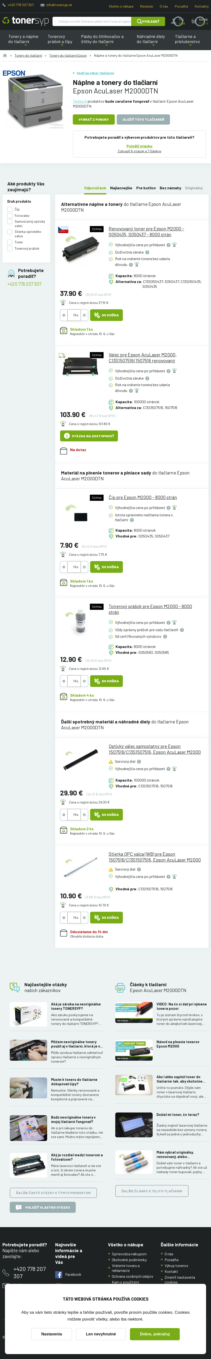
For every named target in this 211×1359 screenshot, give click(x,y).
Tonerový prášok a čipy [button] (62, 42)
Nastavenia (51, 1334)
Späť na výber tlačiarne (95, 73)
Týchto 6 (80, 101)
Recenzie (146, 6)
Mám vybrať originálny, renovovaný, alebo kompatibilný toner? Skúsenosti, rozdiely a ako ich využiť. (181, 1154)
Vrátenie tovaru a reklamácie (126, 1268)
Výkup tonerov (176, 1265)
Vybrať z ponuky (94, 119)
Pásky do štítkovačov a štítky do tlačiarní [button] (106, 42)
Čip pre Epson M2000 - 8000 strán (143, 497)
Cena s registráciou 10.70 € (89, 905)
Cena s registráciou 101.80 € (89, 424)
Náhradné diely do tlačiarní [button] (153, 42)
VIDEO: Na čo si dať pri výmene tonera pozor (182, 1006)
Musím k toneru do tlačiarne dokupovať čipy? (74, 1081)
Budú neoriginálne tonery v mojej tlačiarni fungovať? (73, 1119)
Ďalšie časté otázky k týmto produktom (53, 1193)
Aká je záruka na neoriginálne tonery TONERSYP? (76, 1006)
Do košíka (106, 315)
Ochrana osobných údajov (132, 1276)
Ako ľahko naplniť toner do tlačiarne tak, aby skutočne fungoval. (179, 1079)
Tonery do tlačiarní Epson (68, 55)
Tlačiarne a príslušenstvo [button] (190, 42)
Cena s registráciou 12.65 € (89, 669)
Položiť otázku (139, 145)
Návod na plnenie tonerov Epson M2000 (178, 1044)
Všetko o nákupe (121, 6)
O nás (164, 6)
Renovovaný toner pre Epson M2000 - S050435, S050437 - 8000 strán (146, 231)
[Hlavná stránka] (25, 21)
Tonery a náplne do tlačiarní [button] (25, 42)
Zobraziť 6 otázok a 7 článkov (139, 151)
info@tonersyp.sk (59, 5)
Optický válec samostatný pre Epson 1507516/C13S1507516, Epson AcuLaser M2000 (155, 749)
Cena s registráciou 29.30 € (89, 802)
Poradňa (181, 6)
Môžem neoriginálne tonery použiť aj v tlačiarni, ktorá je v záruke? (75, 1044)
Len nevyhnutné (101, 1334)
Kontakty (202, 6)
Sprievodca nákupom (129, 1253)
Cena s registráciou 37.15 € (88, 303)
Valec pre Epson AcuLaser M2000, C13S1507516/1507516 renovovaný (143, 357)
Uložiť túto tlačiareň (143, 119)
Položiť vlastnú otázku (43, 1208)
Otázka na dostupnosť (89, 436)
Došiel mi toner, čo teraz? (178, 1115)
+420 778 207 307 (21, 5)
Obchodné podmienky (129, 1259)
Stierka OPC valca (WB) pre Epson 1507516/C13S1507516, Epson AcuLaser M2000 (155, 857)
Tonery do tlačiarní (28, 55)
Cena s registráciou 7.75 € (88, 554)
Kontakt (171, 1271)
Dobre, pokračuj (155, 1334)
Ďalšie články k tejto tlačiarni (152, 1191)
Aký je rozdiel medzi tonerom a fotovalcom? (77, 1157)
